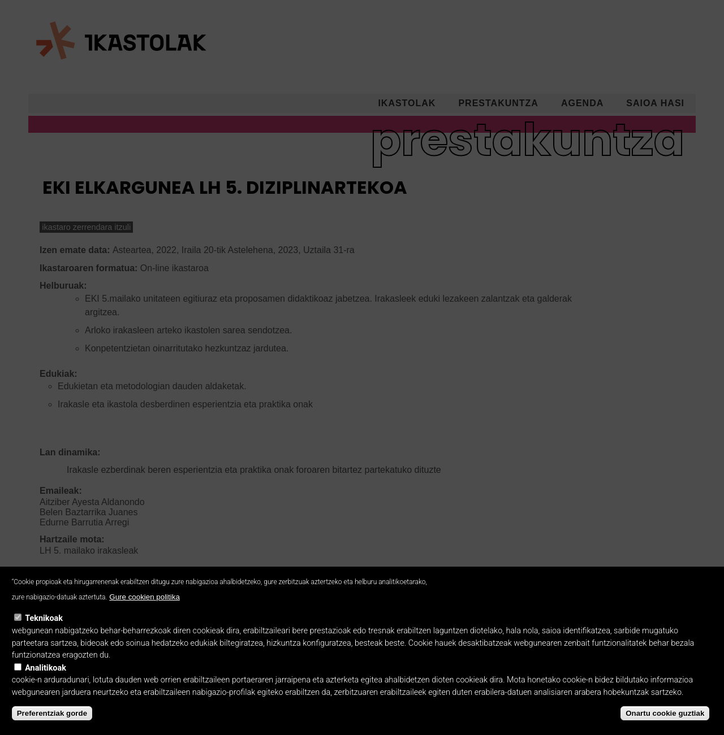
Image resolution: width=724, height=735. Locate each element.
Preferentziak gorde (52, 725)
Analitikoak (45, 680)
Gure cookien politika (144, 608)
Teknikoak (44, 630)
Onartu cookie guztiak (665, 725)
